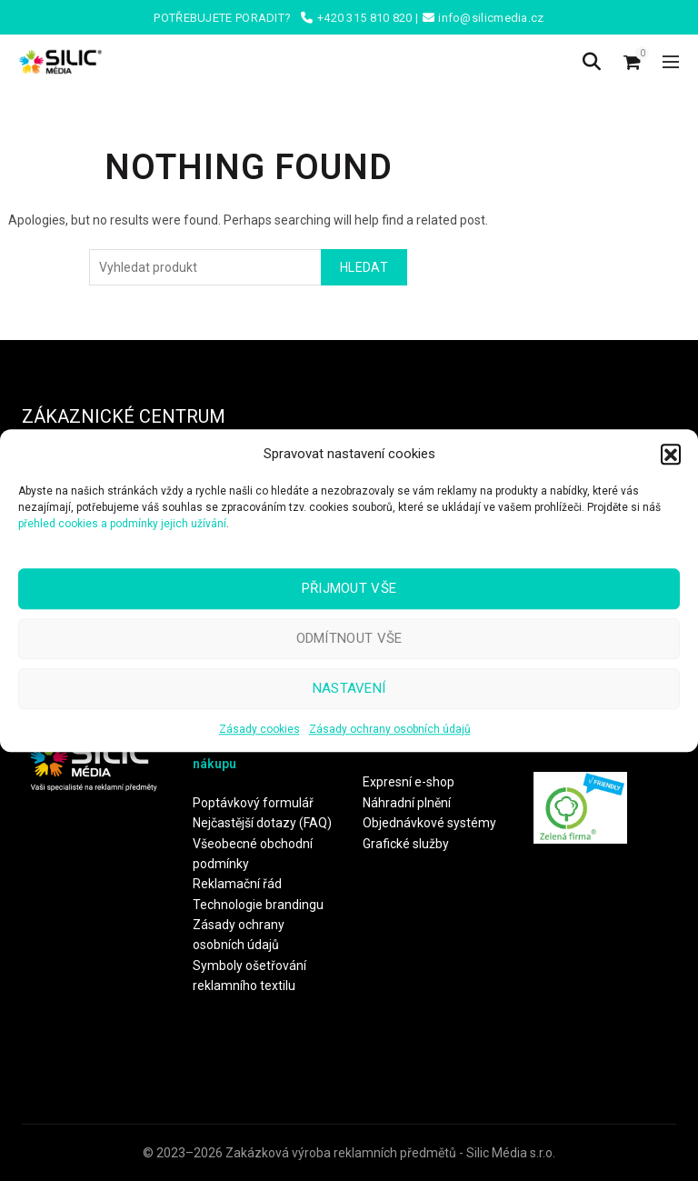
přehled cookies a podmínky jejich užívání (122, 523)
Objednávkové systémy (429, 823)
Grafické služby (406, 843)
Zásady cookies (259, 729)
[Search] (591, 61)
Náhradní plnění (407, 803)
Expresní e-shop (408, 782)
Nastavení (349, 688)
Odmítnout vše (349, 638)
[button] (671, 454)
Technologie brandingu (258, 904)
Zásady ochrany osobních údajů (390, 729)
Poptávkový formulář (253, 803)
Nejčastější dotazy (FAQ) (262, 823)
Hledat (364, 267)
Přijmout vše (349, 588)
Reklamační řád (237, 883)
